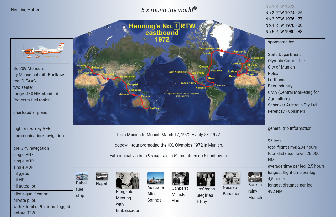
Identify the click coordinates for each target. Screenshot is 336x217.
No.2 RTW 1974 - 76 (283, 12)
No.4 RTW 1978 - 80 (283, 25)
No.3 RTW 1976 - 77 (283, 19)
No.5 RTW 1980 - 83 (283, 31)
